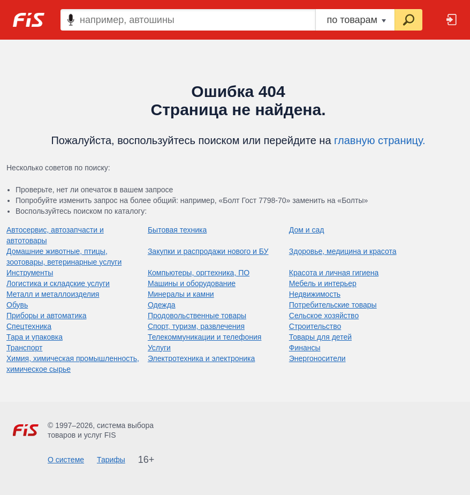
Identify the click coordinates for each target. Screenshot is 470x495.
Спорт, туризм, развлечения (196, 326)
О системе (66, 459)
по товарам (356, 19)
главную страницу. (380, 140)
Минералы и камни (181, 294)
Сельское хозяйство (324, 315)
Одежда (162, 305)
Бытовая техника (177, 230)
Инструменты (29, 272)
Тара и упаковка (34, 337)
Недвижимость (314, 294)
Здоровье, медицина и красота (343, 251)
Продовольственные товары (197, 315)
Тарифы (111, 459)
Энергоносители (317, 358)
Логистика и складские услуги (58, 283)
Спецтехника (28, 326)
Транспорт (24, 347)
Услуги (159, 347)
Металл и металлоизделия (52, 294)
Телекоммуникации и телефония (205, 337)
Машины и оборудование (192, 283)
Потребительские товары (333, 305)
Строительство (315, 326)
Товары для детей (320, 337)
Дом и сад (306, 230)
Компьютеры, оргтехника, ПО (198, 272)
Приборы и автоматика (46, 315)
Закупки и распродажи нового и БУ (208, 251)
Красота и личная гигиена (333, 272)
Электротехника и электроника (201, 358)
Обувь (17, 305)
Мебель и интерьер (323, 283)
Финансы (305, 347)
